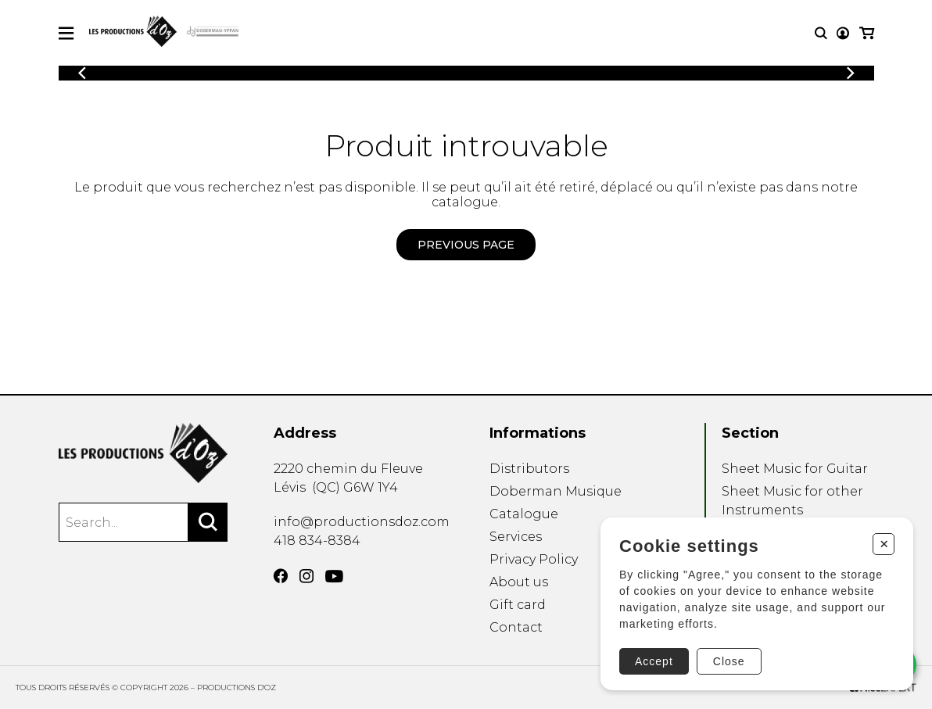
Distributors (529, 468)
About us (518, 582)
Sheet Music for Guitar (795, 468)
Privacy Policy (533, 559)
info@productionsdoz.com (362, 521)
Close (729, 661)
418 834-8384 (317, 540)
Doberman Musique (555, 491)
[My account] (843, 33)
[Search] (208, 522)
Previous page (466, 245)
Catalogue (523, 514)
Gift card (517, 604)
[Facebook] (281, 576)
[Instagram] (306, 576)
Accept (654, 661)
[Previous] (82, 73)
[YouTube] (334, 576)
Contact (516, 627)
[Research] (821, 33)
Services (515, 536)
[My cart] (866, 33)
